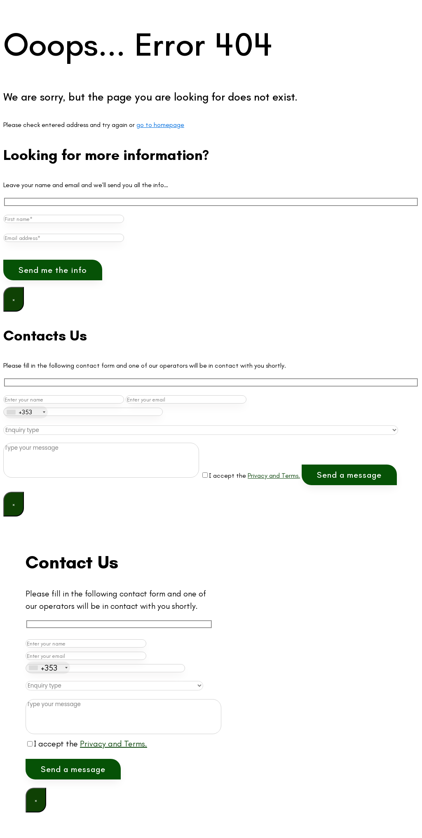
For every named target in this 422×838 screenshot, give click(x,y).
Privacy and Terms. (274, 475)
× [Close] (13, 299)
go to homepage (160, 125)
